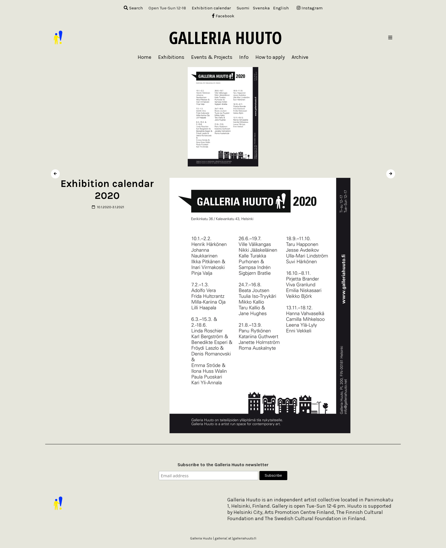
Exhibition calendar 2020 (107, 189)
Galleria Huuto (225, 37)
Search (133, 8)
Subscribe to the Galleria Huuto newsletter (223, 464)
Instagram (310, 8)
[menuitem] (243, 8)
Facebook (223, 15)
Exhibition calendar (211, 8)
